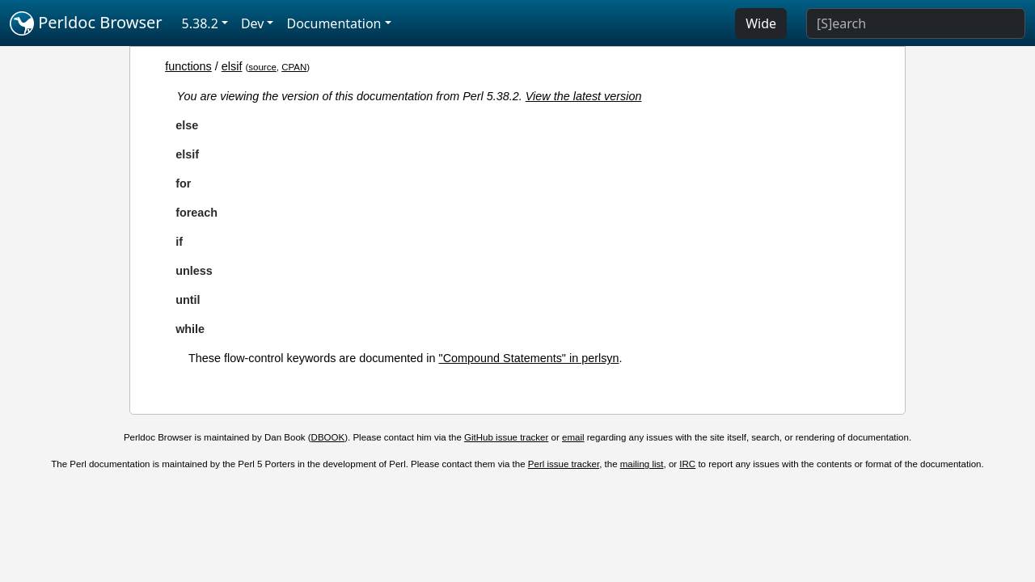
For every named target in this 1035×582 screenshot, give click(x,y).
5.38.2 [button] (200, 23)
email (573, 437)
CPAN (293, 67)
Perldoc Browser (86, 23)
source (262, 67)
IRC (687, 464)
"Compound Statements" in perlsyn (529, 358)
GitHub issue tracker (506, 437)
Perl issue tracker (563, 464)
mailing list (642, 464)
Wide (761, 23)
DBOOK (328, 437)
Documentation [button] (333, 23)
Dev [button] (252, 23)
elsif (232, 66)
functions (188, 66)
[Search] (915, 23)
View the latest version (584, 96)
